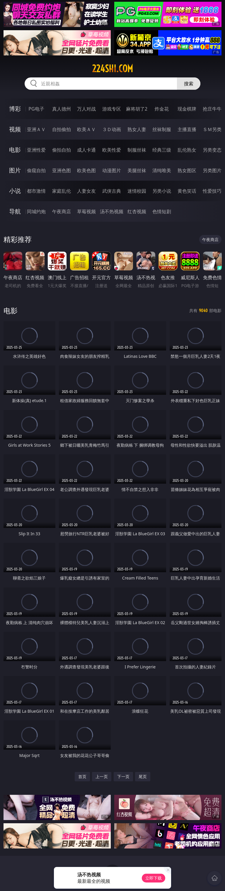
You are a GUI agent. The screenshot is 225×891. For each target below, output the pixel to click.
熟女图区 (187, 170)
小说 (15, 191)
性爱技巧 (212, 191)
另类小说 (161, 191)
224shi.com (112, 68)
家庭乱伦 (61, 191)
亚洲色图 (61, 170)
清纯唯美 (161, 170)
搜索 (188, 83)
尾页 (143, 776)
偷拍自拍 (61, 150)
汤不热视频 (111, 211)
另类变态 (212, 150)
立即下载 (153, 878)
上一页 (102, 776)
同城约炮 (36, 211)
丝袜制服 (161, 129)
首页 (82, 776)
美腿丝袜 (136, 170)
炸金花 (162, 109)
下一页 (123, 776)
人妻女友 (86, 191)
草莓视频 (86, 211)
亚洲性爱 (36, 150)
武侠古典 (111, 191)
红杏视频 (136, 211)
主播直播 (187, 129)
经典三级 (161, 150)
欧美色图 (86, 170)
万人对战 (86, 109)
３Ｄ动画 (111, 129)
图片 (15, 170)
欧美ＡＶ (86, 129)
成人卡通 (86, 150)
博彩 (15, 109)
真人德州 (61, 109)
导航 (15, 211)
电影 (15, 150)
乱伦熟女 (187, 150)
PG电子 (36, 109)
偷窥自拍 (36, 170)
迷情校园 (136, 191)
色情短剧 (161, 211)
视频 (15, 129)
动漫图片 (111, 170)
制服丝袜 (136, 150)
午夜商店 (61, 211)
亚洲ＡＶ (36, 129)
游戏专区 (111, 109)
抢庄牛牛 (212, 109)
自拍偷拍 (61, 129)
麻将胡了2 (136, 109)
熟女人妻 (136, 129)
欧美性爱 (111, 150)
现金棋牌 (187, 109)
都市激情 (36, 191)
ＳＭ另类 (212, 129)
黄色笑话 (187, 191)
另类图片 (212, 170)
